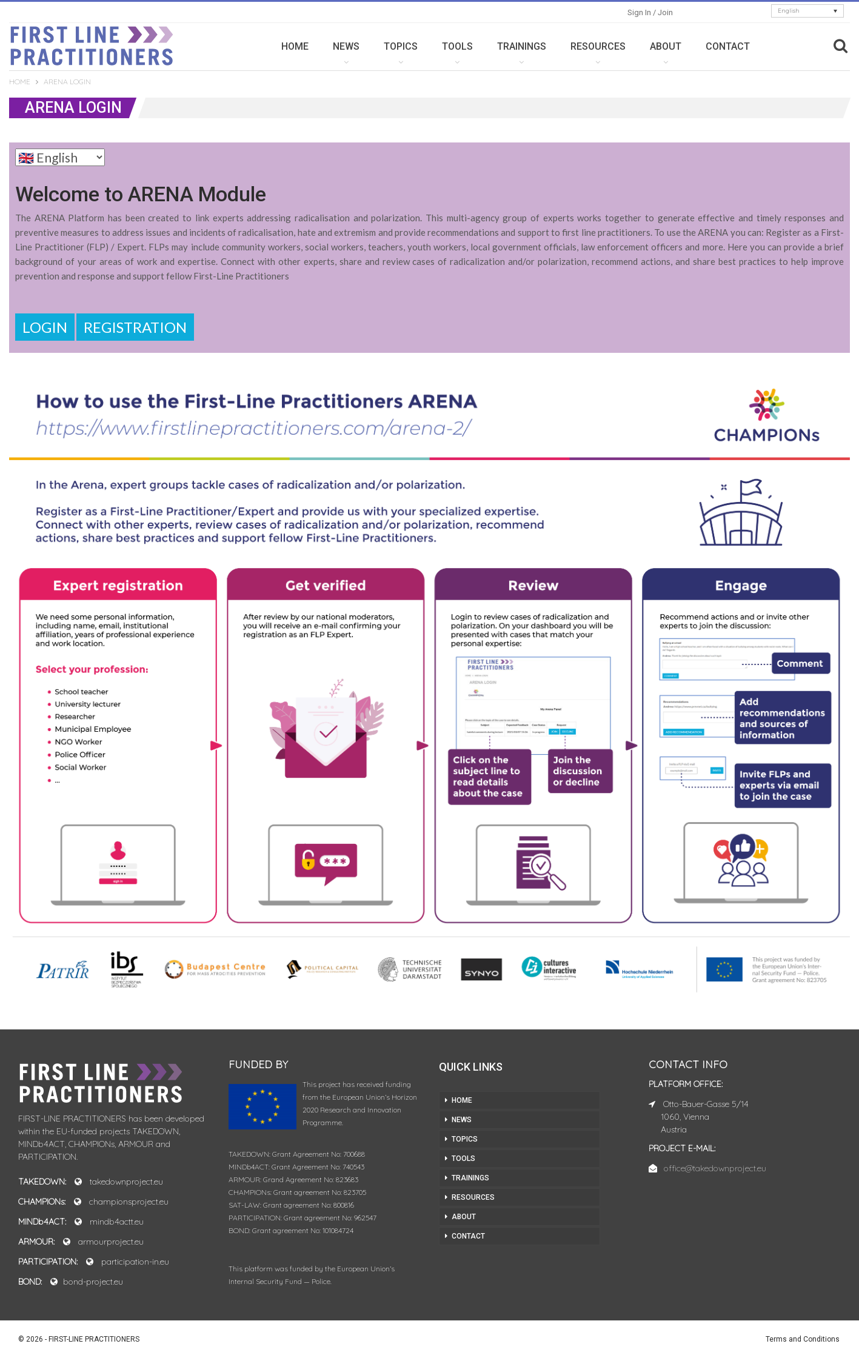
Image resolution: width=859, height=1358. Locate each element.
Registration (135, 327)
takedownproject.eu (126, 1181)
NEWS (346, 46)
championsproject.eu (129, 1201)
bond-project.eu (93, 1281)
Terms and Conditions (803, 1339)
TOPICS (401, 46)
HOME (295, 46)
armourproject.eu (111, 1241)
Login (44, 327)
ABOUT (665, 46)
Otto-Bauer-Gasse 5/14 (706, 1104)
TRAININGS (521, 46)
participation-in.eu (135, 1261)
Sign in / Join (650, 12)
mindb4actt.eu (117, 1221)
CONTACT (728, 46)
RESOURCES (598, 46)
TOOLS (457, 46)
